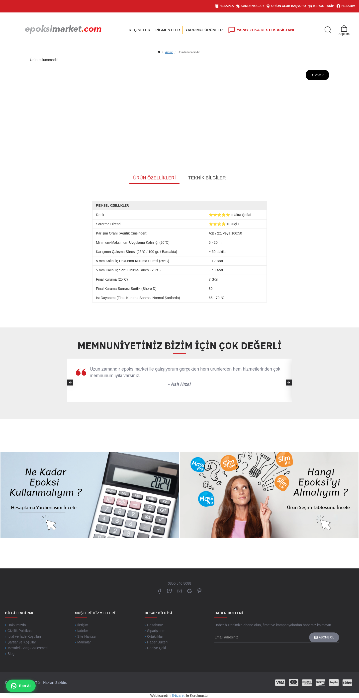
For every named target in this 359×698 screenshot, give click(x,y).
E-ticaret (178, 696)
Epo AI (21, 686)
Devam (316, 75)
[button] (289, 383)
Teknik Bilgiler (207, 177)
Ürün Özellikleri (154, 177)
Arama (169, 52)
